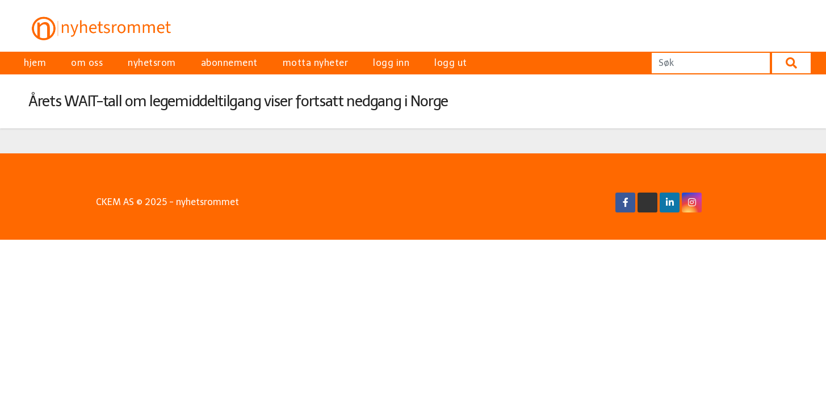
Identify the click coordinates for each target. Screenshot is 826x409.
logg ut (450, 62)
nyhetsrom (152, 62)
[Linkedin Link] (669, 202)
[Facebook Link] (625, 202)
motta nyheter (316, 62)
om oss (87, 62)
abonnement (229, 62)
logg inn (391, 62)
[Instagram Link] (692, 202)
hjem (35, 62)
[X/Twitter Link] (647, 202)
